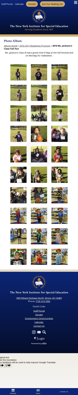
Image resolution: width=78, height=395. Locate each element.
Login (39, 338)
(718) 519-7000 (43, 301)
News (38, 391)
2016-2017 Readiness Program (35, 45)
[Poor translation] (7, 365)
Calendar (13, 391)
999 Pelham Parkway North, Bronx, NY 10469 (39, 298)
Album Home (10, 45)
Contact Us (64, 391)
